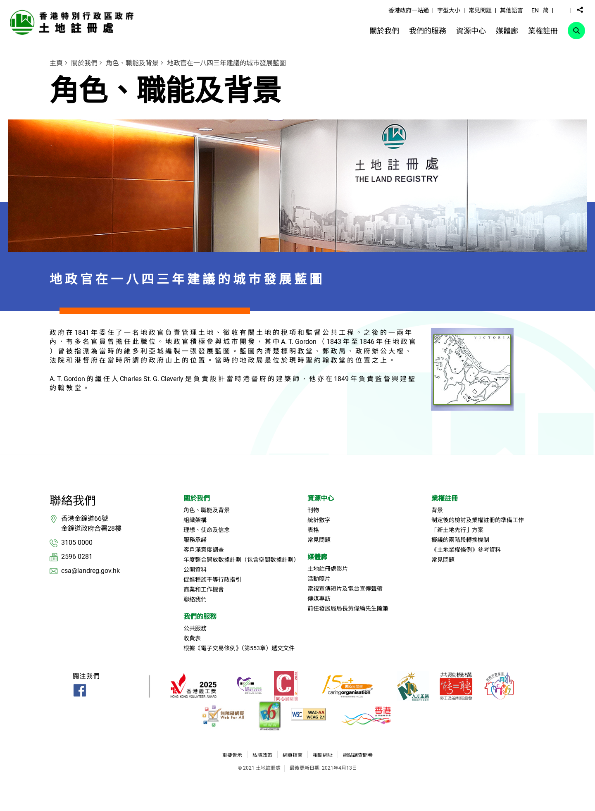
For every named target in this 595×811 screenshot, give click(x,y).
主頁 (56, 63)
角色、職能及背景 (132, 63)
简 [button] (546, 10)
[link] (74, 22)
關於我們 (84, 63)
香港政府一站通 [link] (408, 10)
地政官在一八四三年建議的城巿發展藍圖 (226, 63)
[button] (562, 10)
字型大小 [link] (448, 10)
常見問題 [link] (480, 10)
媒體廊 (317, 557)
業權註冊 (444, 498)
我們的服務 (200, 616)
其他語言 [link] (511, 10)
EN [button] (535, 10)
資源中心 (320, 498)
